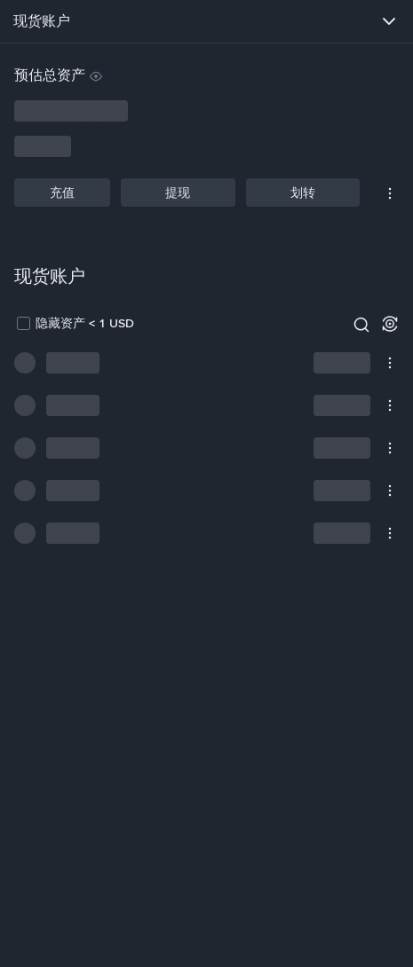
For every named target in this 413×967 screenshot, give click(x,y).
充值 (62, 192)
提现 (177, 192)
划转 (302, 192)
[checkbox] (74, 323)
